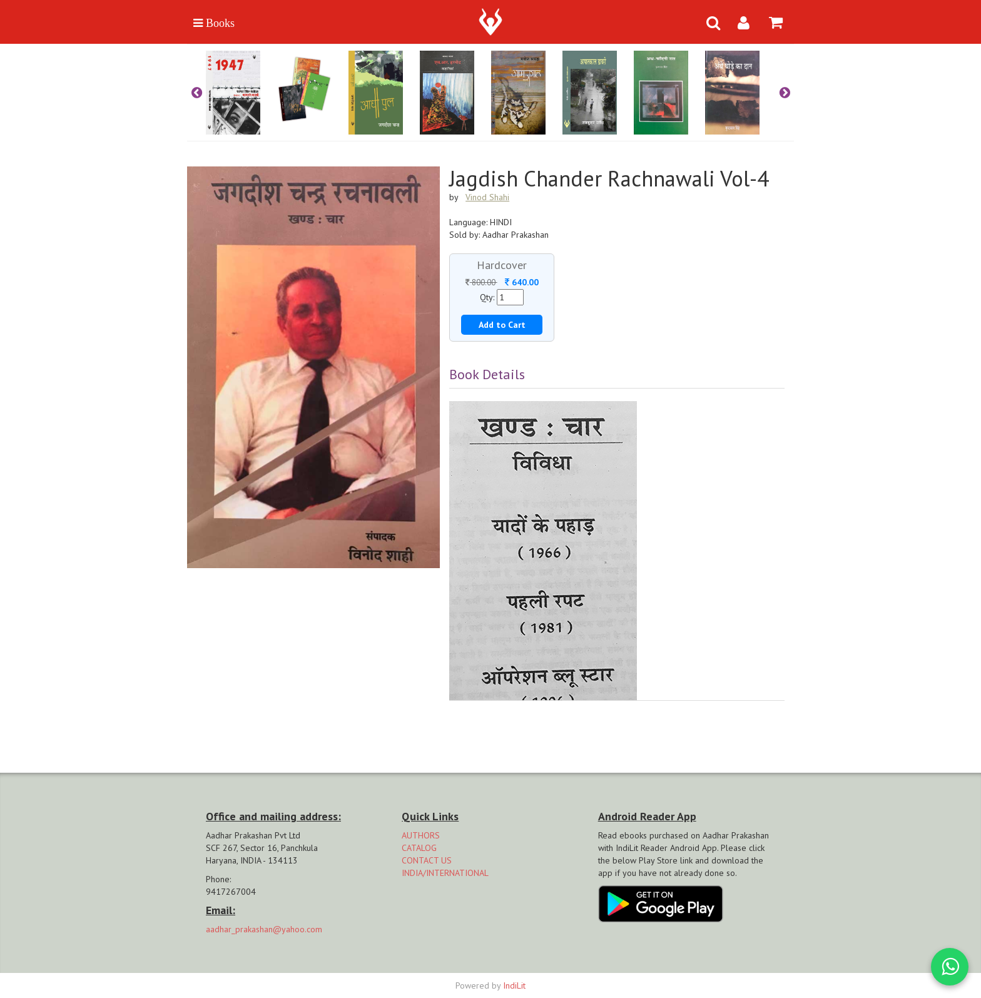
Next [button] (784, 92)
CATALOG (419, 847)
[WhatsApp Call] (949, 966)
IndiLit (514, 985)
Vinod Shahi (487, 197)
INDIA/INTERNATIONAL (445, 872)
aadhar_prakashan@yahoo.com (264, 929)
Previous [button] (196, 92)
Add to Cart (502, 324)
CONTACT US (427, 860)
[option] (241, 93)
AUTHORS (421, 835)
